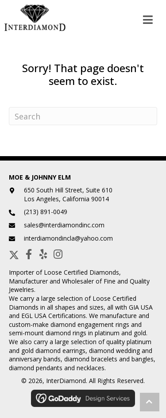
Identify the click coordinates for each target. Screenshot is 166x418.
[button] (14, 254)
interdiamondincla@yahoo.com (68, 238)
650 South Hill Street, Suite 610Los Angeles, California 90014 (68, 194)
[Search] (83, 116)
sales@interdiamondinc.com (64, 225)
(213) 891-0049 (45, 211)
